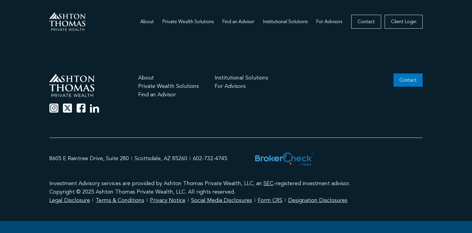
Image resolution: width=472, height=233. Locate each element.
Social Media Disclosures (221, 200)
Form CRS (270, 200)
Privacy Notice (167, 200)
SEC (268, 183)
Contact (366, 22)
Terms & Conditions (120, 200)
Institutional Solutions (285, 22)
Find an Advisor (238, 22)
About (147, 22)
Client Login (403, 22)
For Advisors (329, 22)
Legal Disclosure (69, 200)
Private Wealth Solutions (188, 22)
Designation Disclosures (317, 200)
